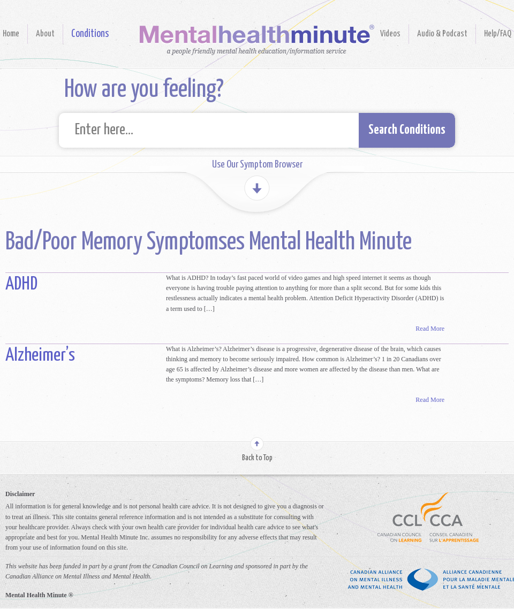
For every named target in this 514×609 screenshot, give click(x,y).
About (45, 34)
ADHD (21, 284)
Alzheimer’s (40, 355)
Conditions (90, 34)
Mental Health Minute (257, 40)
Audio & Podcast (442, 34)
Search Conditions (406, 130)
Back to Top (257, 458)
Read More (429, 328)
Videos (390, 34)
